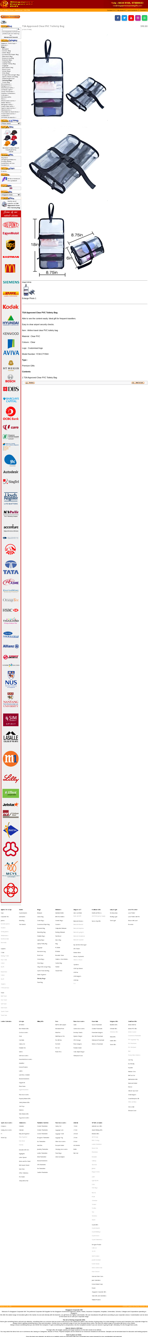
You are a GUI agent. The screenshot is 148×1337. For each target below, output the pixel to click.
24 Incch (76, 1074)
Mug (56, 934)
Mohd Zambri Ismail (97, 1171)
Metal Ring (21, 917)
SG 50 (93, 1160)
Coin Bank (21, 1005)
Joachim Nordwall (96, 1166)
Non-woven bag (7, 67)
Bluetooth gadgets (79, 926)
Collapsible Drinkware (60, 923)
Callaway (94, 1094)
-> (3, 47)
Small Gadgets (132, 1045)
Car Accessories (23, 1000)
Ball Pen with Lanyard (60, 994)
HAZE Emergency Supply (98, 914)
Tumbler (57, 950)
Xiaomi (93, 1137)
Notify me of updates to (14, 204)
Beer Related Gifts (24, 997)
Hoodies (3, 923)
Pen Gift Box (58, 1005)
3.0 (74, 963)
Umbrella (76, 1066)
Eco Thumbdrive (41, 1080)
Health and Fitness (97, 912)
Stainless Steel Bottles (61, 945)
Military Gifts (6, 97)
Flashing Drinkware (60, 925)
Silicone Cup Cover (133, 1042)
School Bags (6, 71)
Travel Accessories (60, 1066)
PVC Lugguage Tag (133, 1005)
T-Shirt (2, 940)
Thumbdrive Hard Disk (42, 1066)
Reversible (3, 934)
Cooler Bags (6, 52)
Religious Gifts (114, 992)
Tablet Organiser (8, 78)
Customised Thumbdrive (134, 1003)
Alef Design (95, 1077)
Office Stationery (23, 1102)
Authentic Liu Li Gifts (97, 1069)
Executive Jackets (5, 920)
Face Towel (4, 975)
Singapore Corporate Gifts (99, 1189)
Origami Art (22, 1036)
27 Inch (75, 1077)
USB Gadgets (77, 957)
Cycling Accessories (6, 1072)
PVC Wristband (132, 1011)
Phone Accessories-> (8, 101)
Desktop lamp (113, 912)
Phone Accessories (79, 992)
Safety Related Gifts (24, 1050)
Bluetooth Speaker (79, 931)
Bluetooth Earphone (79, 923)
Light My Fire (95, 1109)
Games (21, 1014)
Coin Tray (130, 1020)
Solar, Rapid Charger (79, 1014)
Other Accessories (60, 1080)
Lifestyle (21, 992)
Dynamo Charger (78, 1003)
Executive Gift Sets (24, 1086)
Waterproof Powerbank (98, 1005)
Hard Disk (39, 1082)
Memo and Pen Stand (24, 1094)
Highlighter (22, 1089)
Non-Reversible (5, 931)
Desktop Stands (78, 1000)
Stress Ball (131, 1053)
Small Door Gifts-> (8, 106)
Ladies (21, 1027)
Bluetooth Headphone (79, 929)
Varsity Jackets (5, 925)
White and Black (132, 1050)
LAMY (93, 1106)
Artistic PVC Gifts (132, 997)
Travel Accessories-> (8, 114)
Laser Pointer (131, 912)
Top (1, 10)
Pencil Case (6, 69)
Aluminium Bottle (59, 912)
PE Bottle (57, 939)
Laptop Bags (6, 62)
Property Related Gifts (25, 1047)
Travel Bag (6, 82)
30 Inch (75, 1080)
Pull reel (130, 1039)
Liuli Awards (22, 914)
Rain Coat (76, 1088)
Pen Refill (57, 1008)
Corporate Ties (5, 914)
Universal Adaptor (60, 1091)
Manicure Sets (132, 1028)
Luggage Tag (59, 1077)
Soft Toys (21, 1053)
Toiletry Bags (18, 10)
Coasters (57, 920)
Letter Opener (23, 1091)
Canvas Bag (6, 51)
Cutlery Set (22, 1008)
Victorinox (94, 1134)
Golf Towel (3, 978)
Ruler (129, 1014)
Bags (11, 10)
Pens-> (3, 99)
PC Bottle (57, 936)
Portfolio (21, 1082)
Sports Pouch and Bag (10, 77)
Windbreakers (4, 928)
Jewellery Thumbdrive (42, 1085)
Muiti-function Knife (133, 1033)
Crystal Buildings (96, 1145)
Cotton (2, 949)
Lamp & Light (113, 909)
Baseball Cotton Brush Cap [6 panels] (11, 149)
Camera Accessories (79, 997)
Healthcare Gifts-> (7, 88)
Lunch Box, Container (24, 1030)
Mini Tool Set (131, 1031)
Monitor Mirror (77, 940)
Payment (4, 158)
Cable (75, 994)
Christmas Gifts (114, 1000)
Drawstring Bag (8, 58)
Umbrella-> (5, 115)
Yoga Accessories (24, 1061)
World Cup (3, 1077)
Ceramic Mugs (59, 917)
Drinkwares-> (6, 84)
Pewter (94, 1186)
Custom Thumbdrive (42, 1074)
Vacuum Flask (58, 953)
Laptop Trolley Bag (9, 64)
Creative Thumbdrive (42, 1072)
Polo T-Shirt (4, 946)
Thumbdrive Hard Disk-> (10, 112)
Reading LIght (113, 914)
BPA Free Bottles (59, 914)
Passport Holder (59, 1082)
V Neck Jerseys (5, 966)
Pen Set (57, 1011)
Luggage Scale (59, 1074)
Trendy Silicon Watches (134, 1016)
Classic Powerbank (97, 994)
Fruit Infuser (58, 928)
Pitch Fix (94, 1117)
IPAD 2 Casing (95, 1080)
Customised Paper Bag (10, 54)
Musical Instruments (24, 1033)
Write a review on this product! (14, 180)
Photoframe (95, 1088)
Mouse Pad (95, 1085)
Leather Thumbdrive (42, 1088)
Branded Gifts (95, 1074)
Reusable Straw (59, 942)
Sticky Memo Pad (23, 1108)
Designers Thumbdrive (43, 1077)
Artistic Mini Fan (132, 994)
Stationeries (22, 1066)
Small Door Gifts (132, 992)
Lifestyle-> (5, 95)
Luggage (5, 65)
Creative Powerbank (97, 997)
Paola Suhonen (95, 1174)
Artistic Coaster (132, 1000)
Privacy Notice (6, 161)
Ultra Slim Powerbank (97, 1003)
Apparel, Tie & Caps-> (9, 43)
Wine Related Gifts (24, 1058)
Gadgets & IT (77, 909)
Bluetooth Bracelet (78, 920)
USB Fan (76, 955)
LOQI (93, 1111)
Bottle (75, 1085)
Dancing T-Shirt (5, 943)
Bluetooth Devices (78, 918)
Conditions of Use (7, 163)
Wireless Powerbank (97, 1008)
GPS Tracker (77, 938)
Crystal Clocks (95, 1148)
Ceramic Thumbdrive (42, 1069)
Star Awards (22, 920)
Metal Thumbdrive (41, 1091)
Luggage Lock (59, 1072)
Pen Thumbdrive (41, 1099)
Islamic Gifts (113, 1006)
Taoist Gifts (113, 1009)
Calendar (21, 1072)
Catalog (6, 10)
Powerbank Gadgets (97, 1000)
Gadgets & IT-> (6, 86)
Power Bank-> (6, 102)
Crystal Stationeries (97, 1151)
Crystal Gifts (95, 1140)
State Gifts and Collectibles (99, 1191)
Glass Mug (58, 931)
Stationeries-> (6, 110)
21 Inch (75, 1072)
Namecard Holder (132, 1036)
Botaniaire (94, 1091)
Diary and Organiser (24, 1074)
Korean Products (23, 1025)
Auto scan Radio (78, 912)
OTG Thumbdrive (41, 1096)
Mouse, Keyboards (79, 943)
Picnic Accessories (24, 1045)
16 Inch (75, 1069)
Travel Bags (58, 1088)
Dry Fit (2, 951)
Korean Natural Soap (97, 1183)
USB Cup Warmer (78, 952)
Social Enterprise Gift (133, 1047)
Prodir (93, 1120)
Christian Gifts (113, 997)
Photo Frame (22, 1038)
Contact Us (5, 165)
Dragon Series (96, 1102)
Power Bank (95, 992)
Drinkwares (58, 909)
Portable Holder (78, 1011)
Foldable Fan (22, 1011)
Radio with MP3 (77, 914)
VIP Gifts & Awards (97, 1066)
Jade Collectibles (96, 1180)
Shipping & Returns (8, 159)
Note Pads (22, 1100)
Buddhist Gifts (113, 994)
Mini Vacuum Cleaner (24, 1097)
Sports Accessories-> (8, 108)
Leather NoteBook (97, 1082)
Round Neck (4, 955)
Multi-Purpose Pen (60, 1003)
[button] (112, 10)
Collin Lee (94, 1157)
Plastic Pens (58, 1014)
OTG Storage (77, 1005)
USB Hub (76, 960)
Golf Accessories (23, 1016)
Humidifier (21, 1022)
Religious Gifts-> (7, 104)
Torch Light (113, 917)
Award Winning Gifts (97, 1072)
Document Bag (7, 56)
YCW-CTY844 (27, 10)
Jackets (3, 917)
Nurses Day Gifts (96, 918)
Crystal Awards (23, 912)
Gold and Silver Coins (97, 1177)
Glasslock (94, 1097)
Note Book (22, 1080)
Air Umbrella (77, 1082)
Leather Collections (8, 93)
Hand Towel (4, 981)
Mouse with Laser (133, 917)
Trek (93, 1131)
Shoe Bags (6, 73)
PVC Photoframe (132, 1008)
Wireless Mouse (78, 946)
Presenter (130, 920)
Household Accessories (25, 1019)
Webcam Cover (132, 1056)
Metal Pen (57, 1000)
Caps (2, 912)
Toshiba (94, 1128)
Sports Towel (4, 983)
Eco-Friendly (131, 1023)
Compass (3, 1069)
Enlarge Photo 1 (29, 298)
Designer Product (96, 1154)
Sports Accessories (6, 1066)
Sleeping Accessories (61, 1085)
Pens (56, 992)
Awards (21, 909)
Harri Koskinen (95, 1163)
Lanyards (3, 938)
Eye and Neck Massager (80, 935)
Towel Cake (4, 986)
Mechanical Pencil (59, 997)
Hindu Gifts (113, 1003)
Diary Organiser (23, 1077)
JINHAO (93, 1100)
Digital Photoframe (24, 1041)
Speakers (76, 949)
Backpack (5, 49)
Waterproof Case (78, 1016)
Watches (21, 1055)
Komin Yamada (95, 1169)
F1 (1, 1074)
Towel (2, 970)
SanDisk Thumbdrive (42, 1102)
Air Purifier (21, 994)
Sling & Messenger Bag (10, 75)
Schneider (94, 1123)
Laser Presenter (132, 909)
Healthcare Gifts (96, 909)
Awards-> (4, 45)
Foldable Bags (7, 60)
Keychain (130, 1025)
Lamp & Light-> (7, 89)
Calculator (21, 1069)
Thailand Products (96, 1194)
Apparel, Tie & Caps (6, 909)
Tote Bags (95, 1114)
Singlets (3, 963)
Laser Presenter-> (7, 91)
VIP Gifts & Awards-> (8, 117)
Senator (94, 1126)
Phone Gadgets (78, 1008)
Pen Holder (22, 1105)
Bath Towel (4, 972)
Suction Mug (58, 947)
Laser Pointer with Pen (134, 914)
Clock (20, 1003)
